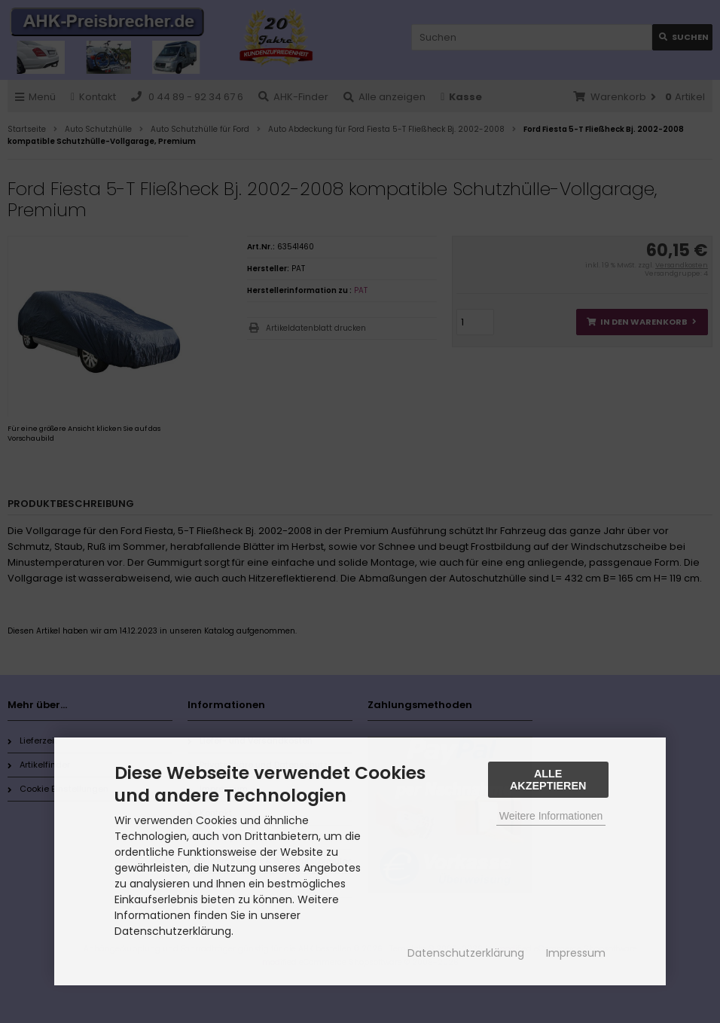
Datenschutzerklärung (465, 952)
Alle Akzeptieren (548, 780)
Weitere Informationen (551, 816)
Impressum (576, 952)
